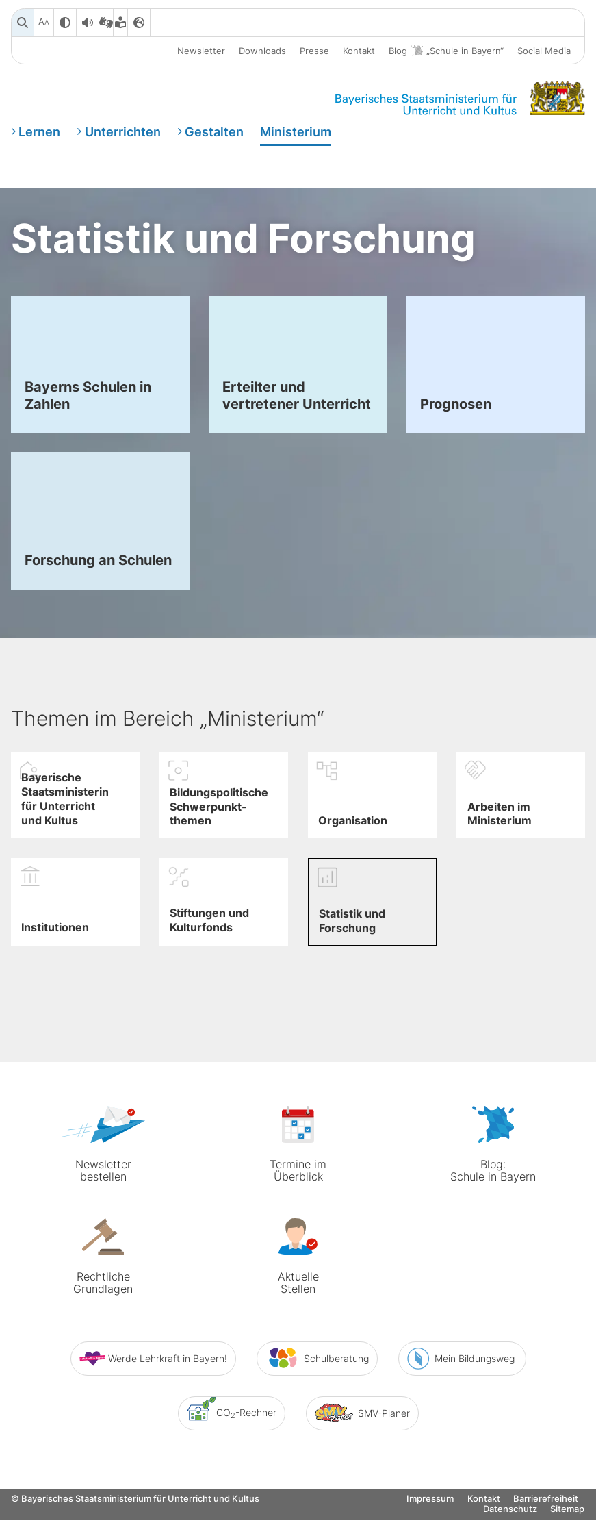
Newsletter (201, 50)
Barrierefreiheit (545, 1527)
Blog (446, 51)
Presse (314, 50)
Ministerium (295, 132)
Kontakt (359, 50)
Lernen (39, 132)
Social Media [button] (544, 50)
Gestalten (214, 132)
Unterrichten (123, 132)
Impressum (430, 1527)
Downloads (262, 50)
